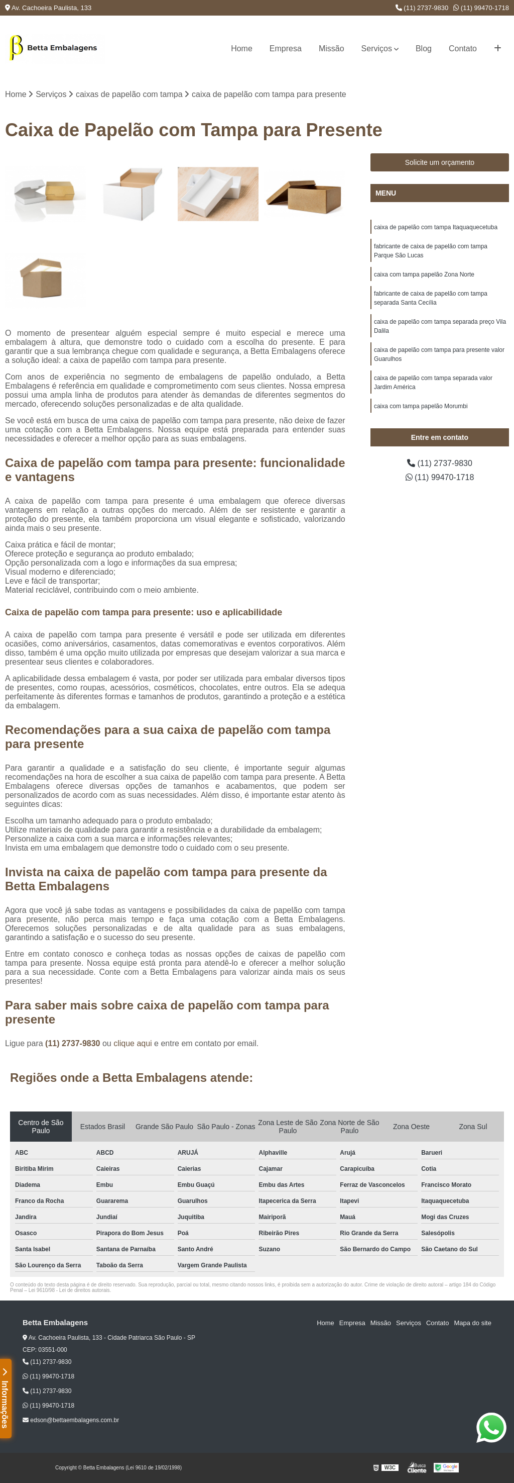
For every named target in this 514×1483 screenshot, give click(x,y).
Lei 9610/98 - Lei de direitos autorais (69, 1290)
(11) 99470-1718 (481, 8)
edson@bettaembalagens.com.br (71, 1420)
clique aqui (132, 1043)
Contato (463, 48)
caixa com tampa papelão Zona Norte (424, 274)
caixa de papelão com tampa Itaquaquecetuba (435, 227)
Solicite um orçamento (440, 162)
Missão (331, 48)
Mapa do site (472, 1323)
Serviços (376, 48)
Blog (424, 48)
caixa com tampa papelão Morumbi (421, 406)
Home (241, 48)
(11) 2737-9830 (422, 8)
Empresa (286, 48)
